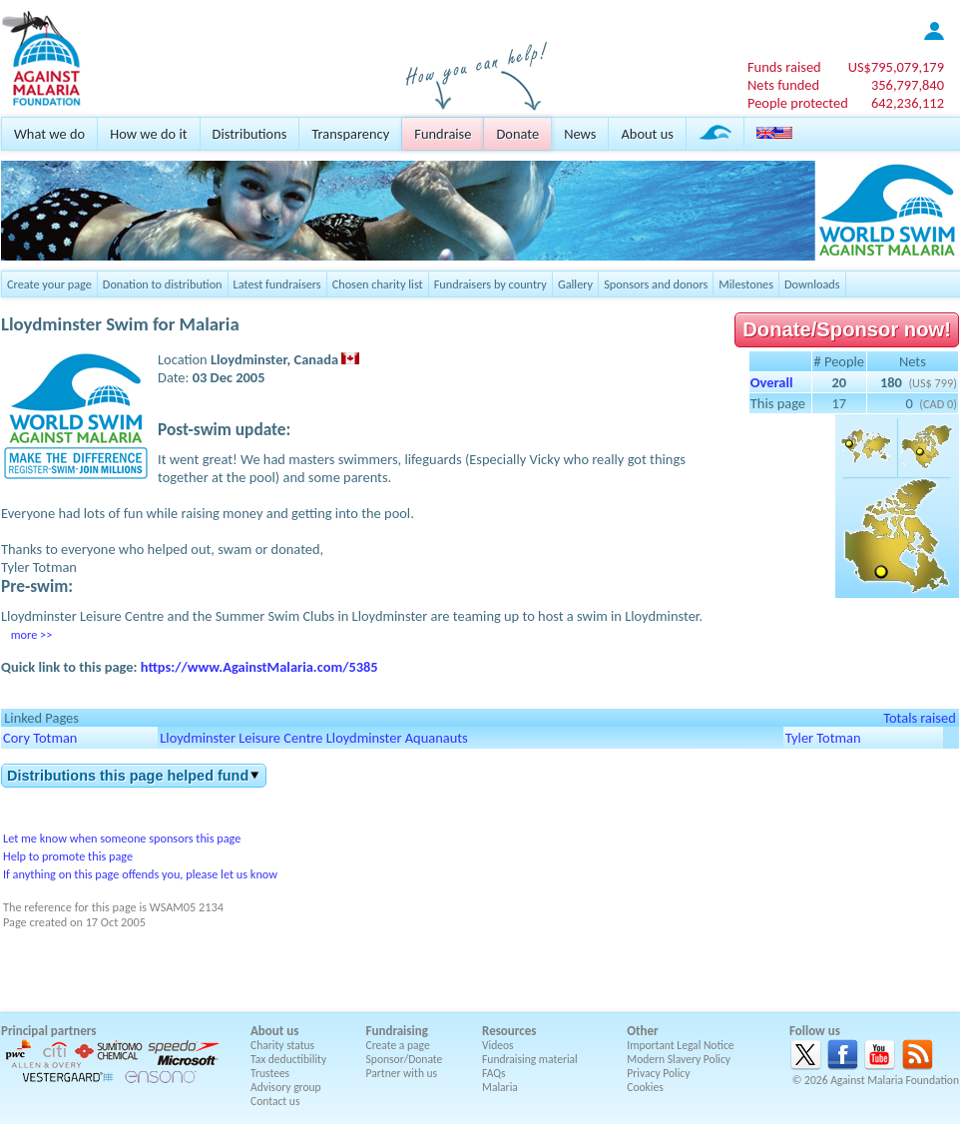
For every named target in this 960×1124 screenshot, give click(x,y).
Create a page (398, 1045)
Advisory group (285, 1087)
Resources (509, 1030)
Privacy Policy (658, 1073)
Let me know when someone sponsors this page (121, 838)
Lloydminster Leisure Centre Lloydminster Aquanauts (313, 738)
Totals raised (919, 718)
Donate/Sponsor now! (846, 329)
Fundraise (442, 134)
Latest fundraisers (277, 284)
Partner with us (402, 1073)
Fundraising (397, 1030)
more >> (31, 634)
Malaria (500, 1087)
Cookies (645, 1087)
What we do (49, 134)
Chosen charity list (377, 284)
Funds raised (784, 67)
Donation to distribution (163, 284)
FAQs (494, 1073)
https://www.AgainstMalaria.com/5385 (259, 667)
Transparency (350, 134)
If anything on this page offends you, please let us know (140, 873)
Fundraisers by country (490, 284)
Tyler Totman (823, 738)
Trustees (269, 1073)
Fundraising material (530, 1059)
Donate (517, 134)
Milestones (746, 284)
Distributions (250, 134)
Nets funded (783, 85)
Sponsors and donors (656, 284)
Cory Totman (40, 738)
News (580, 134)
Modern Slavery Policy (678, 1059)
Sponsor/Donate (404, 1059)
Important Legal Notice (680, 1045)
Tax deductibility (288, 1059)
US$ (896, 67)
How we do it (148, 134)
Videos (498, 1045)
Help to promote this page (68, 855)
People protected (797, 103)
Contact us (274, 1101)
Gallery (575, 284)
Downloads (812, 284)
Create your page (49, 284)
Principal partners (48, 1030)
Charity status (282, 1045)
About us (647, 134)
